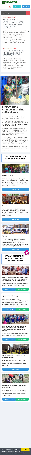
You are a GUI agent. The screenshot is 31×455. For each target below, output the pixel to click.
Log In (17, 6)
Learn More (6, 151)
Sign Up (26, 6)
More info (22, 453)
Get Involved (22, 289)
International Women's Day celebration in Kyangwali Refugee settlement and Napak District (13, 53)
